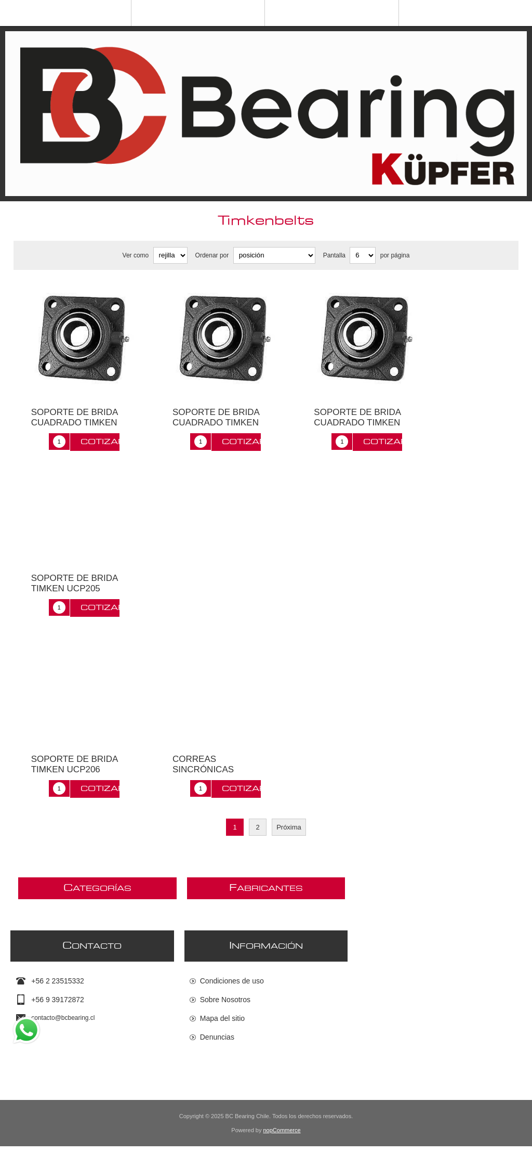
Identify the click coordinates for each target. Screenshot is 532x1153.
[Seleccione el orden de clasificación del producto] (274, 255)
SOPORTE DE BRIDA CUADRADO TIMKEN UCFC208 (357, 422)
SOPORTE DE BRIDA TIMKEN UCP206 (74, 764)
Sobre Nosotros (225, 1000)
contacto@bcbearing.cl (63, 1018)
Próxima (288, 827)
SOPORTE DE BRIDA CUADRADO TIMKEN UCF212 (215, 422)
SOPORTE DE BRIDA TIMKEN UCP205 (74, 583)
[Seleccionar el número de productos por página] (363, 255)
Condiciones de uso (232, 981)
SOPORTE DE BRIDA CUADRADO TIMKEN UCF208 (74, 422)
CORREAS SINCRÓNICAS (203, 764)
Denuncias (217, 1037)
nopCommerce (282, 1137)
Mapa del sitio (222, 1019)
